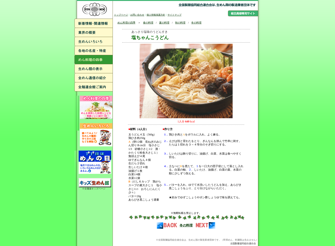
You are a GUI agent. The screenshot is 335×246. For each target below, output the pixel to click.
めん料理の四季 (126, 22)
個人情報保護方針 (156, 14)
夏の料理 (164, 22)
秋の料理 (180, 22)
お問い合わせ (137, 14)
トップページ (121, 14)
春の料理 (148, 22)
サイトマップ (174, 14)
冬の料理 (196, 22)
